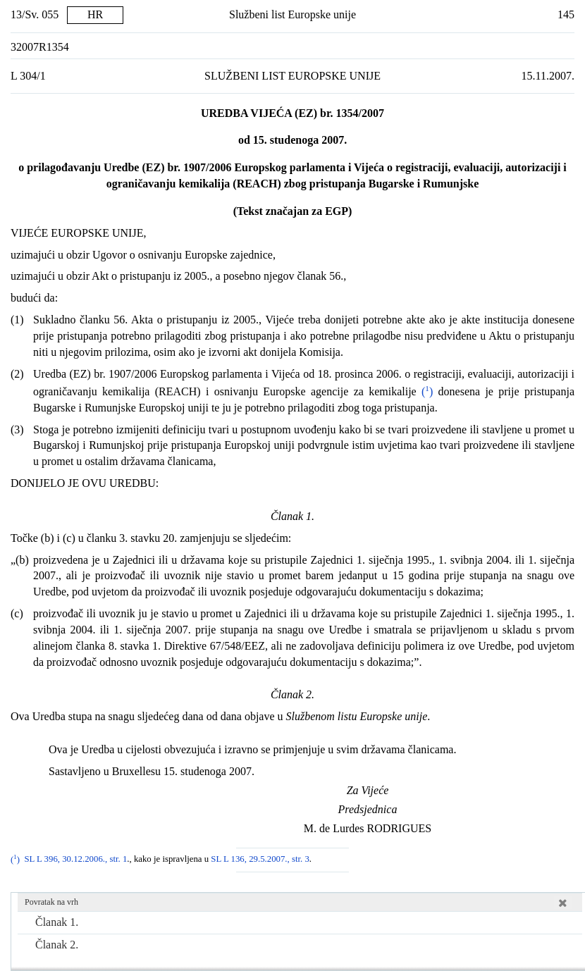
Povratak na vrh (51, 902)
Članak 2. (56, 945)
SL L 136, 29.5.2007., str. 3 (260, 860)
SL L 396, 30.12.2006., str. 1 (75, 860)
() (425, 391)
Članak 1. (56, 922)
